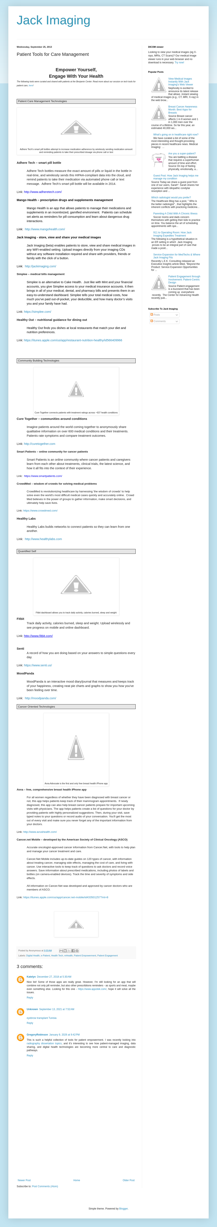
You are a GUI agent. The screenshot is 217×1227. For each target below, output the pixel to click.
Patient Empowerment (85, 955)
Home (76, 1180)
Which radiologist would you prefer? (171, 197)
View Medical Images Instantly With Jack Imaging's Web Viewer (180, 81)
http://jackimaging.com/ (41, 266)
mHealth (68, 955)
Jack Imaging (54, 20)
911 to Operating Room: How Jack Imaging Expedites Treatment (172, 234)
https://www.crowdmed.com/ (40, 510)
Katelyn (31, 976)
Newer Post (24, 1180)
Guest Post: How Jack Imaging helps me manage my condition (175, 177)
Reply (30, 997)
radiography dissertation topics (44, 1043)
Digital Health (33, 955)
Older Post (129, 1180)
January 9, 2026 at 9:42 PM (64, 1034)
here (31, 85)
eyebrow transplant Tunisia (42, 1018)
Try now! (179, 62)
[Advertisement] (76, 1148)
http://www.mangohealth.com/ (45, 229)
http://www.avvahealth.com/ (40, 831)
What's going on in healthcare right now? (175, 134)
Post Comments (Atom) (45, 1186)
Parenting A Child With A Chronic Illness (175, 213)
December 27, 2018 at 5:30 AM (54, 976)
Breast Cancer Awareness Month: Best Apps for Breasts (182, 109)
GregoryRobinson (37, 1034)
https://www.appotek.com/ (92, 989)
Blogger (123, 1208)
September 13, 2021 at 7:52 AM (56, 1009)
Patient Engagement (107, 955)
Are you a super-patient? (182, 153)
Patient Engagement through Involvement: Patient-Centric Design (184, 279)
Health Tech (57, 955)
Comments (158, 321)
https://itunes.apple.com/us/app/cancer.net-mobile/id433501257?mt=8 (65, 897)
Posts (155, 314)
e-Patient (45, 955)
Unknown (32, 1009)
